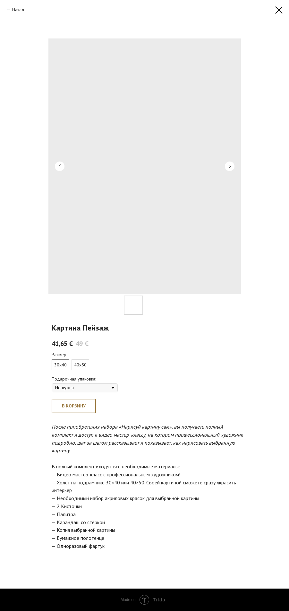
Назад (18, 10)
